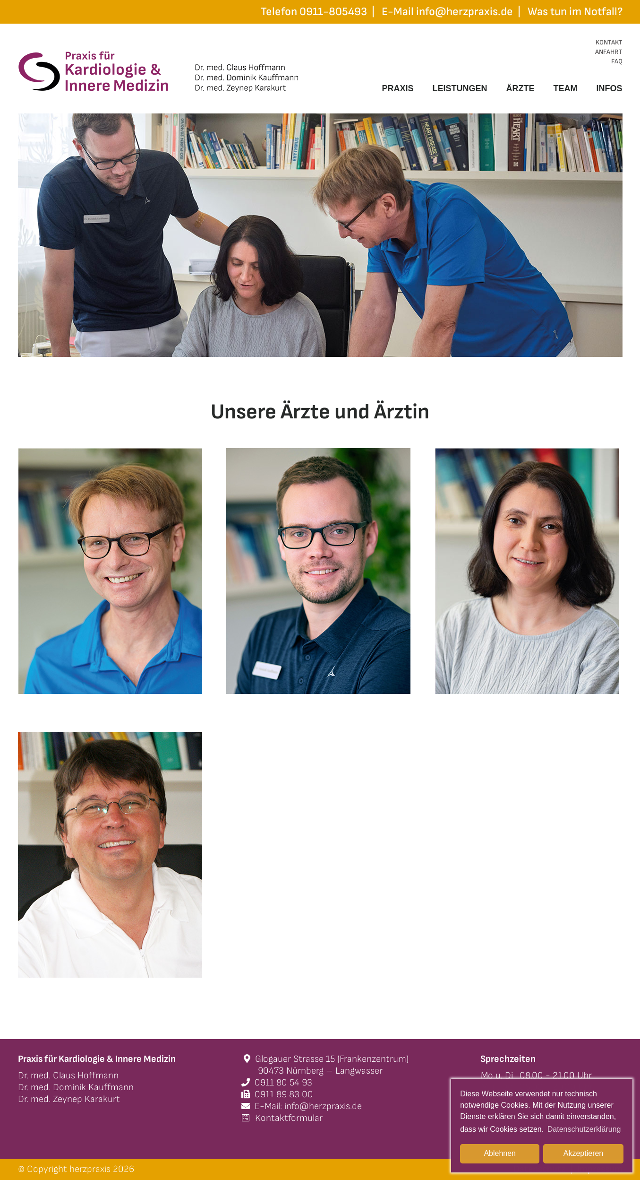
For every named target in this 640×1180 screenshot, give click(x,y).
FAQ (617, 61)
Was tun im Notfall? (575, 11)
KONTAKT (609, 42)
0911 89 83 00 (277, 1094)
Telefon (314, 11)
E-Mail (447, 11)
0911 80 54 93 (276, 1082)
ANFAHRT (609, 52)
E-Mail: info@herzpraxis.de (301, 1106)
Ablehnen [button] (500, 1153)
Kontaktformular (282, 1118)
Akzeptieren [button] (583, 1153)
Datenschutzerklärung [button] (584, 1129)
